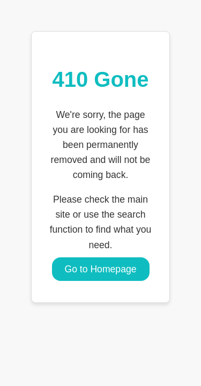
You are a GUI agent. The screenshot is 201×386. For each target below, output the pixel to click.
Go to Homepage (101, 269)
